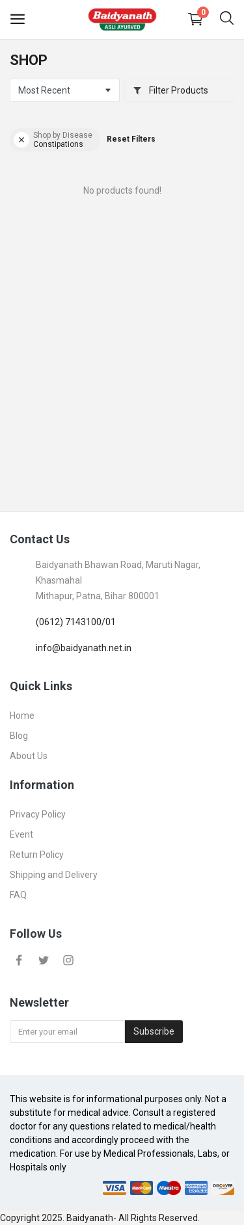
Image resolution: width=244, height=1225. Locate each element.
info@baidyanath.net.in (83, 648)
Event (21, 834)
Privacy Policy (38, 814)
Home (22, 715)
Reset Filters (131, 139)
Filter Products (170, 90)
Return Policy (37, 854)
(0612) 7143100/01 (76, 622)
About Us (28, 756)
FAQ (18, 895)
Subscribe (153, 1031)
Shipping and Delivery (54, 875)
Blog (19, 735)
